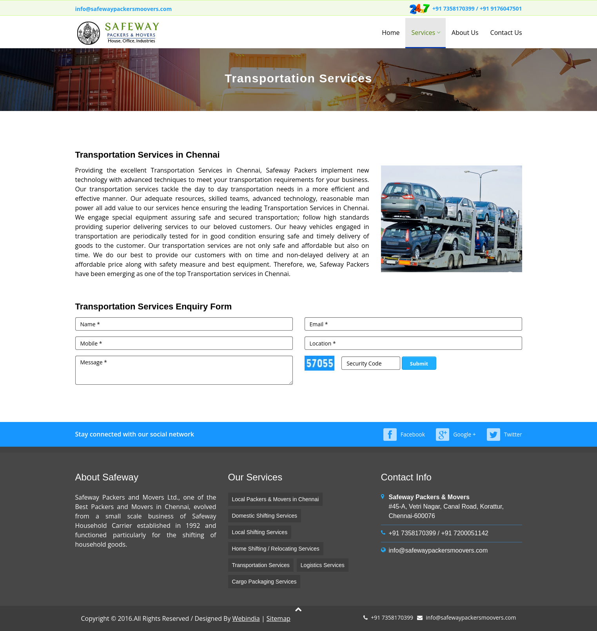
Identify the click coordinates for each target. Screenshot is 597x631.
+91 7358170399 (412, 533)
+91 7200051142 (464, 533)
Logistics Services (323, 565)
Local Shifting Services (260, 532)
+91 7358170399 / (456, 8)
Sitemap (278, 618)
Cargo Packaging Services (264, 581)
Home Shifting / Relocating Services (275, 549)
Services (425, 32)
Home (390, 32)
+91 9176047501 (501, 8)
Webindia (246, 618)
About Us (465, 32)
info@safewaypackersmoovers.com (123, 9)
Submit (419, 363)
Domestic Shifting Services (265, 516)
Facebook (413, 434)
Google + (464, 434)
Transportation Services (261, 565)
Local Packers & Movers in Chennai (275, 499)
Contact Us (506, 32)
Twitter (513, 434)
